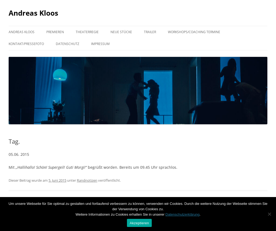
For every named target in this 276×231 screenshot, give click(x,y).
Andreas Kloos (33, 13)
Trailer (150, 32)
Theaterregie (87, 32)
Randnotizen (87, 180)
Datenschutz (67, 44)
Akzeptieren (139, 223)
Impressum (100, 44)
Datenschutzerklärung (182, 214)
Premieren (55, 32)
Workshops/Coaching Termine (194, 32)
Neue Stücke (121, 32)
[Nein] (269, 214)
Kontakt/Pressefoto (26, 44)
